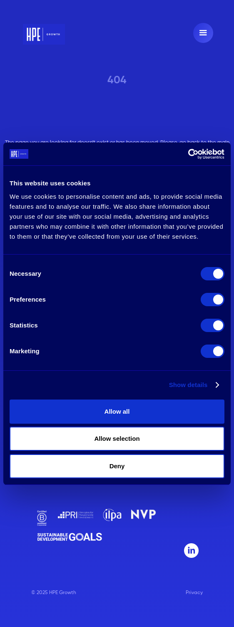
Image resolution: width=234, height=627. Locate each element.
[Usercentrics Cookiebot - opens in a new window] (188, 154)
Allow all (117, 411)
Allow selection (116, 438)
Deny (117, 466)
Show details (188, 384)
